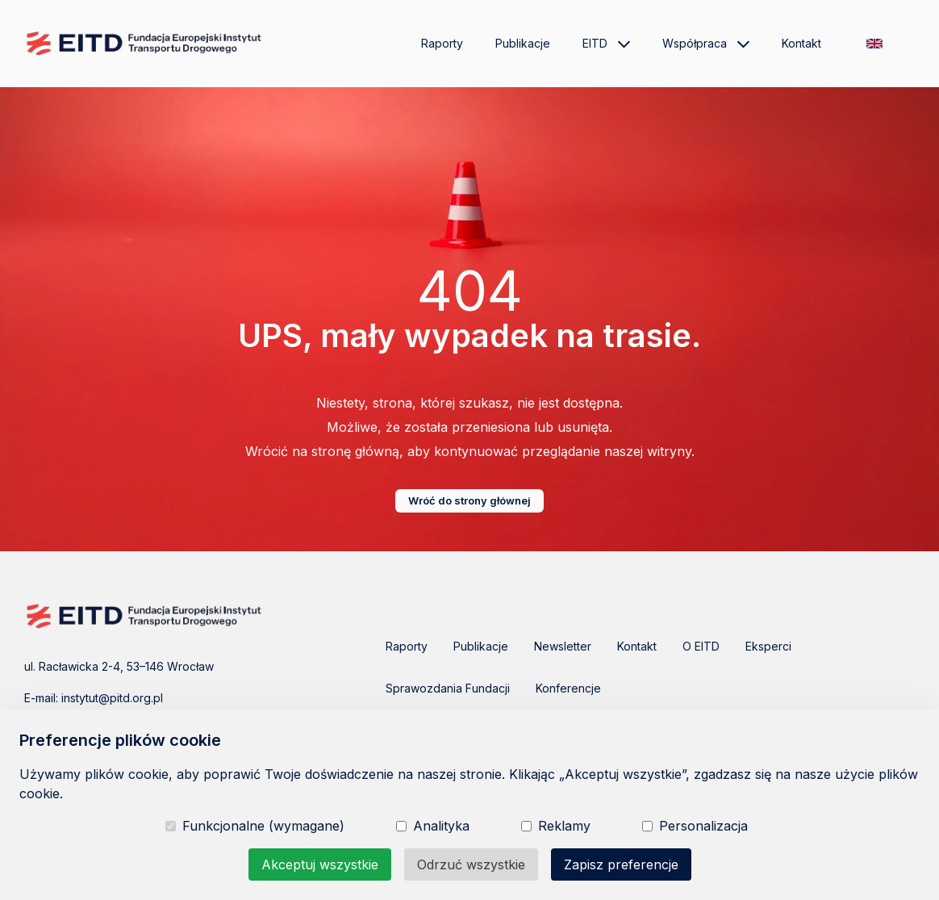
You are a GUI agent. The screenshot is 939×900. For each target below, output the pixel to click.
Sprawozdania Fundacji (448, 688)
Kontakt (801, 43)
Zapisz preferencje (621, 864)
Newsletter (562, 646)
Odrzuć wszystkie (471, 864)
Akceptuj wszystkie (319, 864)
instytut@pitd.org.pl (112, 698)
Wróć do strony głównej (469, 500)
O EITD (701, 646)
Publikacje (522, 43)
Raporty (442, 43)
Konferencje (568, 688)
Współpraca (705, 44)
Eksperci (768, 646)
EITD (606, 44)
